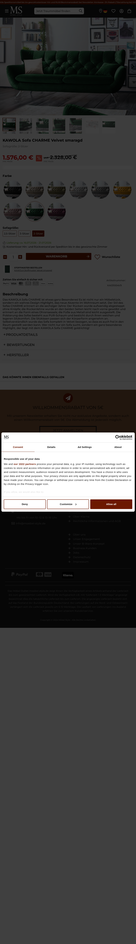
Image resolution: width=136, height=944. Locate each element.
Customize (68, 504)
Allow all (111, 504)
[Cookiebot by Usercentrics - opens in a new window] (117, 437)
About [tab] (118, 447)
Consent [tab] (18, 447)
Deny (25, 504)
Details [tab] (51, 447)
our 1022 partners (25, 464)
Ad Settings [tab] (85, 447)
